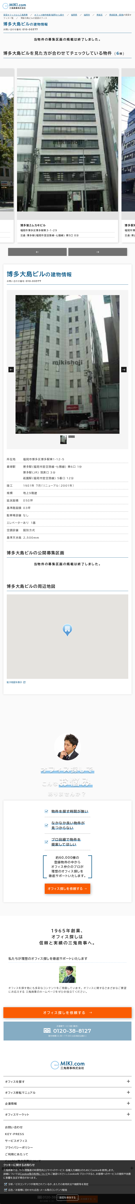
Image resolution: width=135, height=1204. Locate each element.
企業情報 (11, 1103)
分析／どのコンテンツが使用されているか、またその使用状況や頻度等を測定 (48, 1184)
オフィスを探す (15, 1081)
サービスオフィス (16, 1140)
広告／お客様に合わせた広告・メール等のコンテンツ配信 (37, 1190)
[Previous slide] (37, 252)
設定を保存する (67, 1197)
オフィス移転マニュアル (20, 1092)
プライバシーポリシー (19, 1147)
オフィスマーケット (17, 1114)
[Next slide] (97, 252)
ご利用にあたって (17, 1154)
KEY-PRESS (14, 1134)
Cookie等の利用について (34, 1174)
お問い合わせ (14, 1127)
